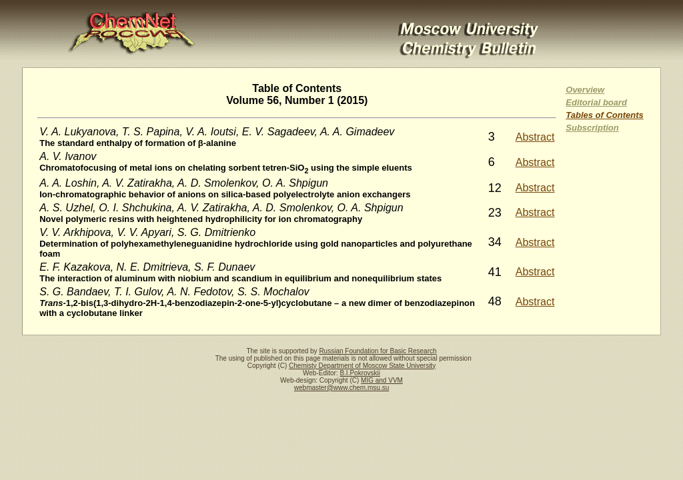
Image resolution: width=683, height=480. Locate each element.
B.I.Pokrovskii (359, 373)
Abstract (535, 137)
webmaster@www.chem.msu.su (341, 387)
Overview (585, 90)
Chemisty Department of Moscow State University (362, 365)
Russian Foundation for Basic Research (377, 351)
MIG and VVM (382, 380)
